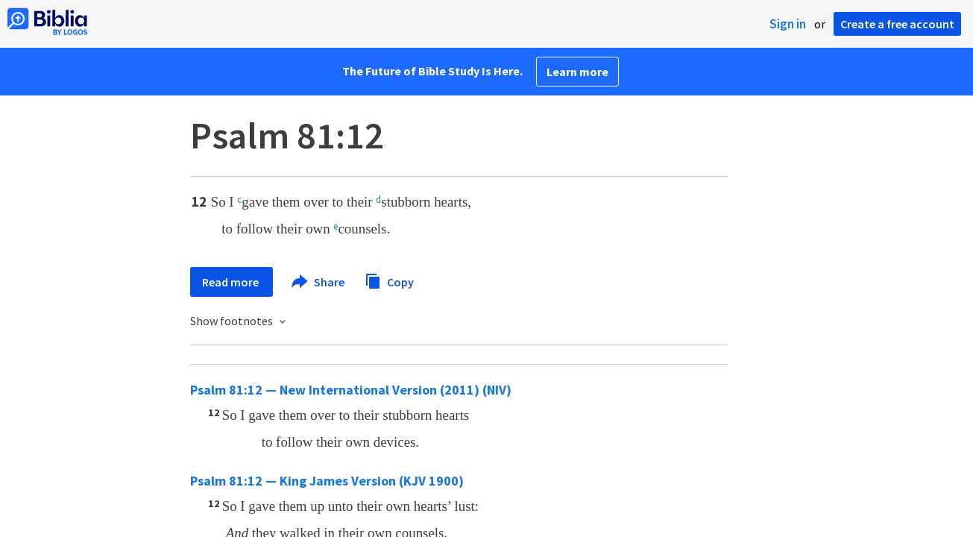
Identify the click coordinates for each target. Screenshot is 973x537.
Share (319, 281)
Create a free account (897, 23)
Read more (231, 281)
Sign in (787, 24)
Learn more (577, 71)
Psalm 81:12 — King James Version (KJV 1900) (327, 480)
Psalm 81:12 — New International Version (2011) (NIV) (350, 389)
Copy (389, 280)
